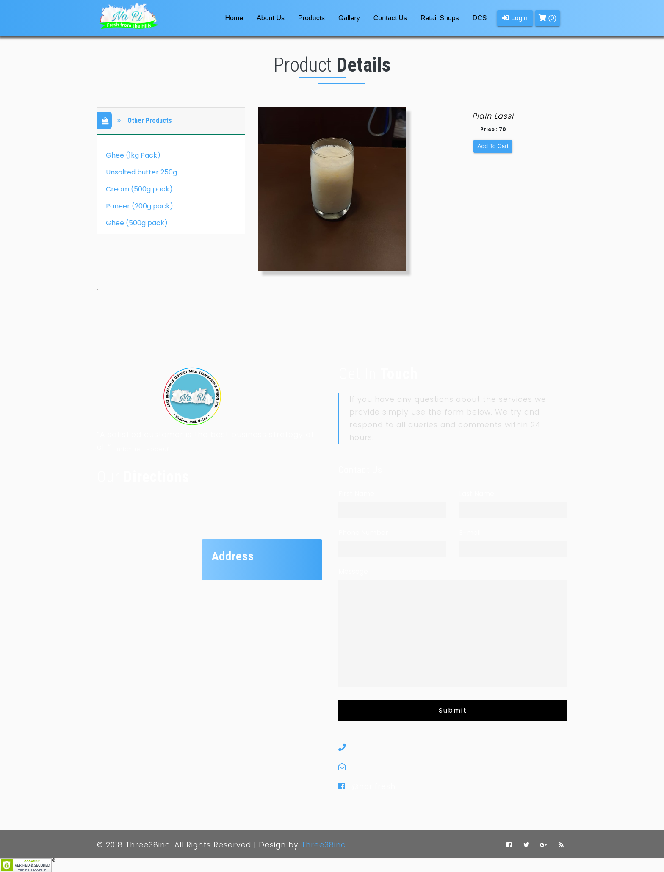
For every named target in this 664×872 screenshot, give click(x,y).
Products (311, 18)
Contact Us (390, 18)
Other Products (139, 121)
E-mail (470, 532)
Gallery (349, 18)
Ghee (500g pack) (137, 223)
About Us (271, 18)
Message (353, 571)
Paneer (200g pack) (139, 206)
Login (515, 18)
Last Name (476, 493)
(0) (547, 18)
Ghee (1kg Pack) (133, 155)
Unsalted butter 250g (141, 172)
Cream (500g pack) (139, 189)
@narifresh (373, 786)
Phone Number (363, 532)
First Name (356, 493)
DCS (480, 18)
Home (235, 17)
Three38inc (323, 845)
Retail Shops (440, 18)
